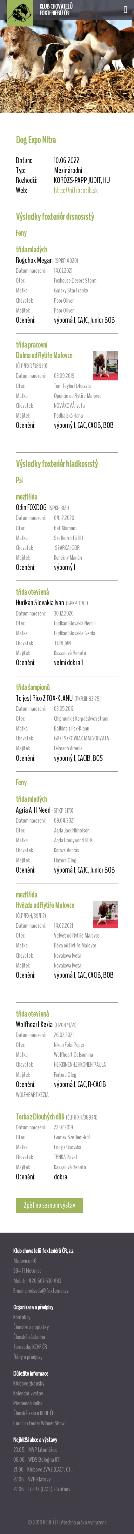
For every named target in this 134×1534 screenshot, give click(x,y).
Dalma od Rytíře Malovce (44, 355)
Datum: (24, 161)
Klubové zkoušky (28, 1383)
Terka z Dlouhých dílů (40, 1117)
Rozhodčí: (26, 180)
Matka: (22, 290)
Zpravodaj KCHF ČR (30, 1346)
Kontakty (21, 1317)
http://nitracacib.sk (76, 190)
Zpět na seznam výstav (49, 1205)
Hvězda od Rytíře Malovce (45, 905)
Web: (21, 191)
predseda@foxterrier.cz (47, 1290)
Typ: (20, 171)
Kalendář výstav (28, 1393)
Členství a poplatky (31, 1326)
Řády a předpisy (28, 1356)
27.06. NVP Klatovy (32, 1479)
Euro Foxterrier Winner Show (38, 1423)
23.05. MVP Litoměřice (35, 1449)
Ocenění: (26, 320)
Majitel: (23, 310)
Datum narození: (31, 270)
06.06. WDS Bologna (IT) (37, 1459)
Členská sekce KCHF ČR (34, 1412)
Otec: (20, 280)
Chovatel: (24, 300)
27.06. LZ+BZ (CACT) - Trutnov (41, 1489)
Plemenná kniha (28, 1403)
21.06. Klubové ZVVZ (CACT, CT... (43, 1469)
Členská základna (29, 1336)
